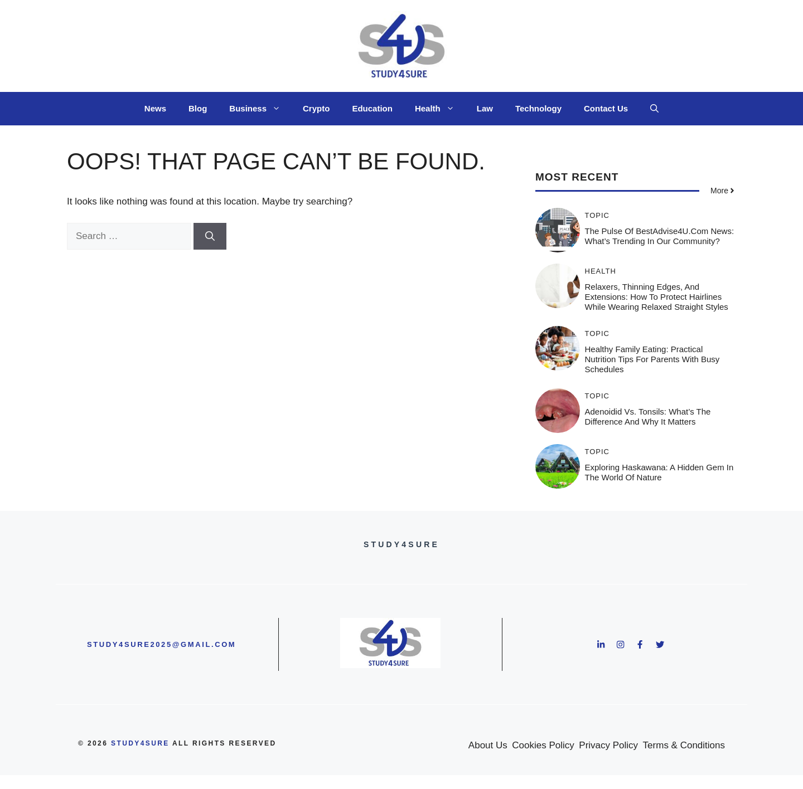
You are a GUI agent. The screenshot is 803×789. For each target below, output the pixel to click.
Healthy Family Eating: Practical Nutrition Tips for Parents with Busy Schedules (652, 359)
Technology (538, 108)
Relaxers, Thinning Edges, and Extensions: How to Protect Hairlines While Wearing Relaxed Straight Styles (656, 296)
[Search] (210, 236)
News (155, 108)
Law (485, 108)
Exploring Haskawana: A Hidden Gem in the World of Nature (659, 472)
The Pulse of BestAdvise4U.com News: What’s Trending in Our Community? (659, 236)
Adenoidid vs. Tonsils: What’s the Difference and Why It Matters (648, 416)
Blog (197, 108)
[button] (654, 108)
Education (372, 108)
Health (440, 108)
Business (260, 108)
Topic (597, 215)
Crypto (316, 108)
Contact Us (606, 108)
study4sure (140, 743)
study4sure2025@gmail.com (161, 644)
